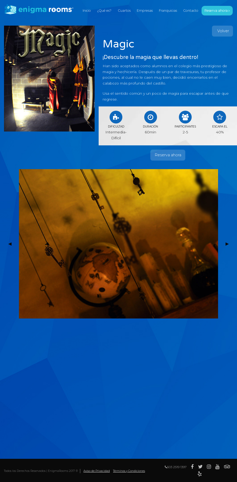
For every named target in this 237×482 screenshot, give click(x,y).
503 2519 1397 (176, 467)
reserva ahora (217, 11)
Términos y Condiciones (129, 471)
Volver (222, 31)
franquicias (168, 11)
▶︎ (229, 243)
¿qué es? (104, 11)
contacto (190, 11)
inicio (87, 11)
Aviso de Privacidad (96, 471)
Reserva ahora (168, 155)
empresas (145, 11)
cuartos (124, 11)
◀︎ (12, 243)
